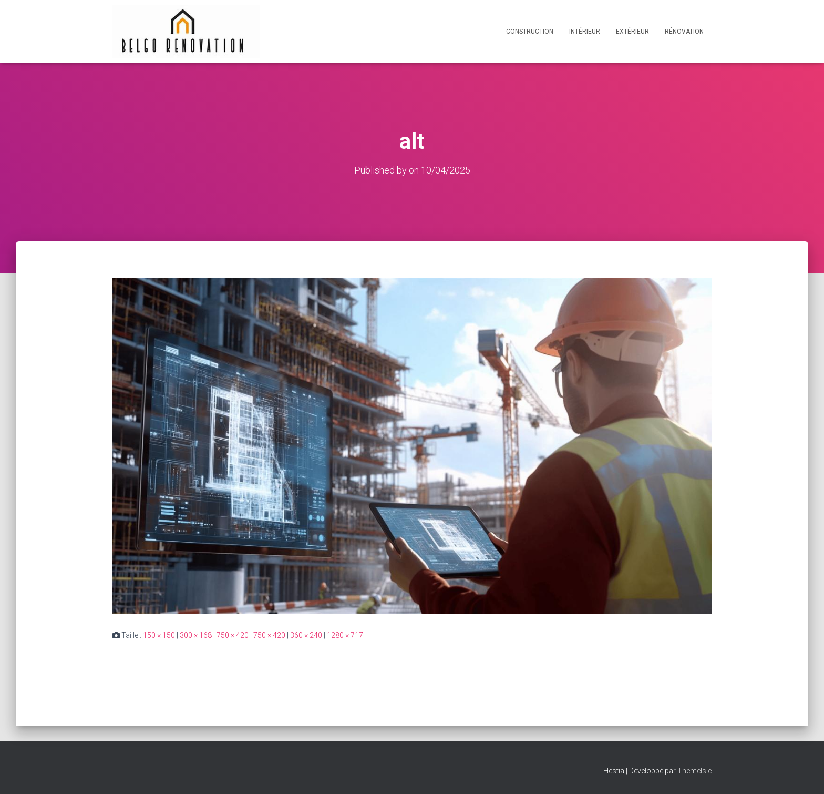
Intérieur (584, 31)
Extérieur (632, 31)
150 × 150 (159, 634)
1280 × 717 (345, 634)
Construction (529, 31)
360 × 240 (306, 634)
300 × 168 (196, 634)
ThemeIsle (694, 770)
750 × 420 (233, 634)
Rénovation (684, 31)
